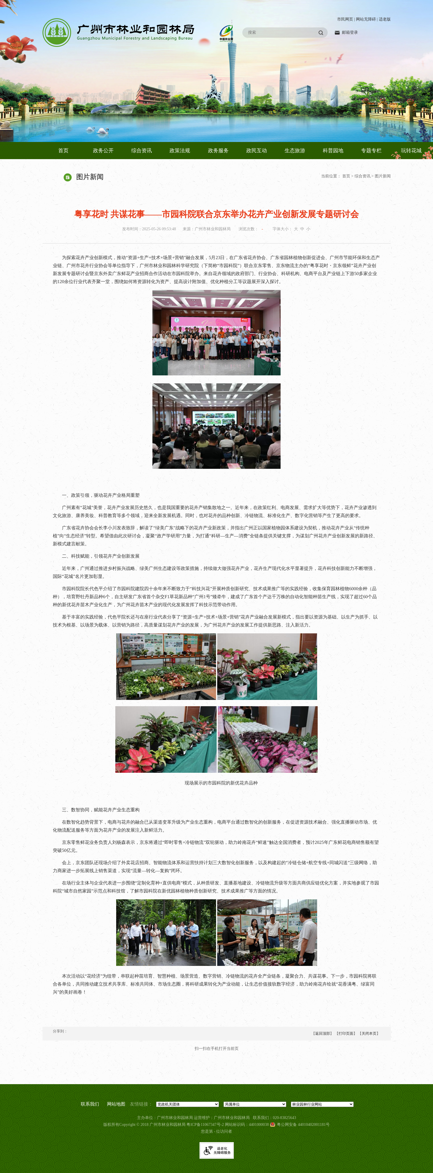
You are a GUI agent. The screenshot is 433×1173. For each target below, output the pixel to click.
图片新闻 (383, 176)
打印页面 (346, 1033)
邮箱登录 (350, 32)
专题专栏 (371, 150)
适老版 (385, 19)
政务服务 (218, 150)
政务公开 (103, 150)
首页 (63, 150)
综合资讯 (141, 150)
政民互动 (256, 150)
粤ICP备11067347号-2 (205, 1124)
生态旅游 (295, 150)
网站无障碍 (366, 19)
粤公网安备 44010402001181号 (303, 1124)
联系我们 (90, 1104)
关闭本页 (369, 1033)
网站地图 (116, 1104)
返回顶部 (322, 1033)
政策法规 (180, 150)
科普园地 (333, 150)
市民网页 (345, 19)
